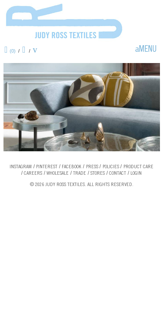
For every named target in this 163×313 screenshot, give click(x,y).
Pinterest (46, 167)
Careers (33, 173)
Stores (97, 173)
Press (92, 167)
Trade (79, 173)
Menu (147, 50)
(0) (12, 50)
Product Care (138, 167)
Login (136, 173)
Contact (117, 173)
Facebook (71, 167)
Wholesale (58, 173)
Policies (111, 167)
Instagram (21, 167)
